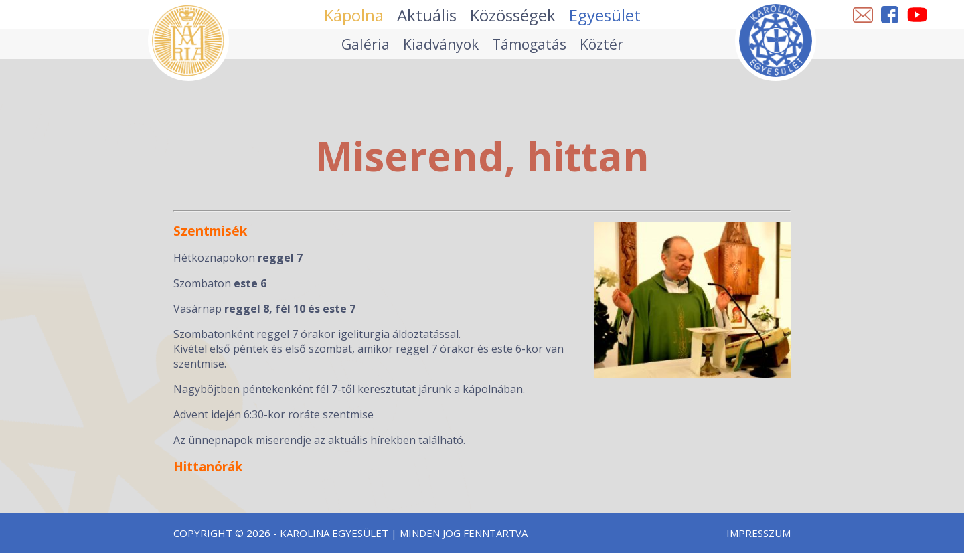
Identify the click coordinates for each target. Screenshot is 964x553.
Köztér (601, 44)
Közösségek (513, 15)
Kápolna (354, 15)
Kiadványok (441, 44)
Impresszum (758, 533)
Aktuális (427, 15)
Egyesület (605, 15)
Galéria (365, 44)
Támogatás (529, 44)
